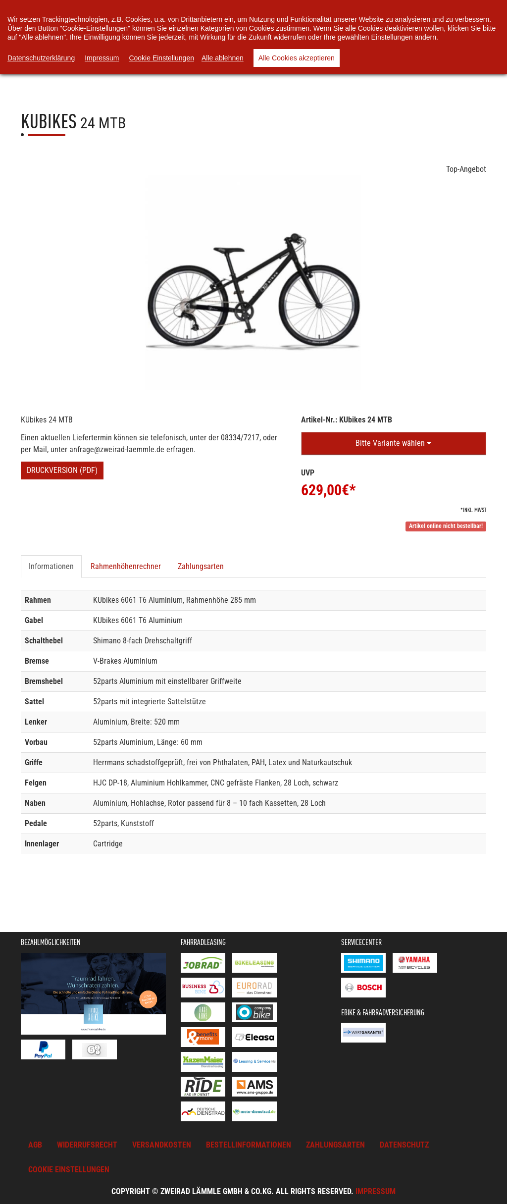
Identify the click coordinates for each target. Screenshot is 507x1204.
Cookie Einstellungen (161, 58)
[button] (394, 443)
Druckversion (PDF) (62, 470)
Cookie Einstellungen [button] (68, 1169)
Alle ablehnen (223, 58)
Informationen (51, 566)
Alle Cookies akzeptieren (296, 58)
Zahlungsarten (201, 566)
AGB (35, 1145)
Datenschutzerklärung (41, 58)
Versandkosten (161, 1145)
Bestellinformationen (248, 1145)
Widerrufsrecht (87, 1145)
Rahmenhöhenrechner (126, 566)
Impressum (375, 1191)
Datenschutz (404, 1145)
